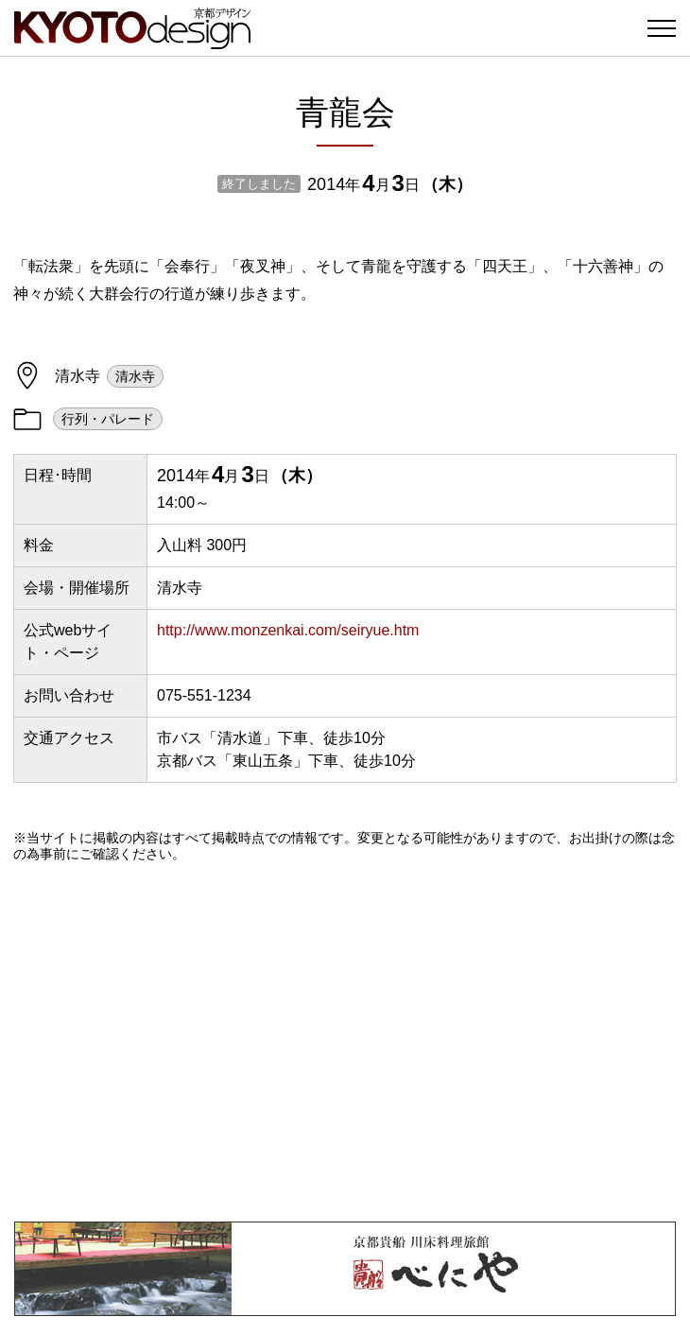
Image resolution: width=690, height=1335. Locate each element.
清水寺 (135, 376)
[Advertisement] (345, 1042)
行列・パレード (107, 418)
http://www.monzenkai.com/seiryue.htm (288, 630)
